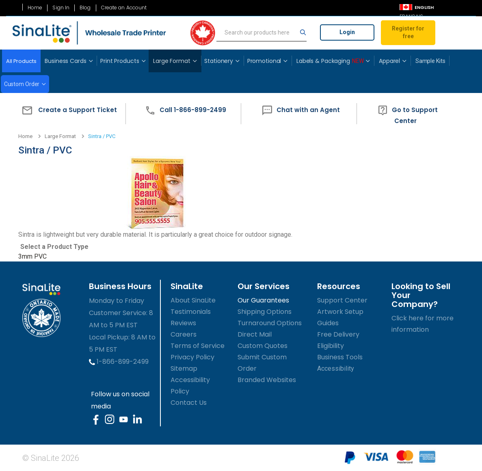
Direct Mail (255, 334)
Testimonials (191, 311)
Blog (85, 7)
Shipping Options (265, 311)
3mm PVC (32, 256)
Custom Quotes (262, 345)
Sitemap (184, 368)
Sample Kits (430, 61)
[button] (67, 114)
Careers (184, 334)
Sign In (60, 7)
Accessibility (335, 368)
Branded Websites (267, 380)
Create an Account (124, 7)
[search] (261, 32)
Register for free (408, 32)
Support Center (342, 300)
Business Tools (340, 357)
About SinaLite (193, 300)
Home (35, 7)
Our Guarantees (263, 300)
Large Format (60, 136)
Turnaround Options (270, 323)
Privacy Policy (192, 357)
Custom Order (22, 84)
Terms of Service (198, 345)
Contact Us (189, 402)
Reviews (183, 323)
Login (347, 32)
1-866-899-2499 (119, 361)
